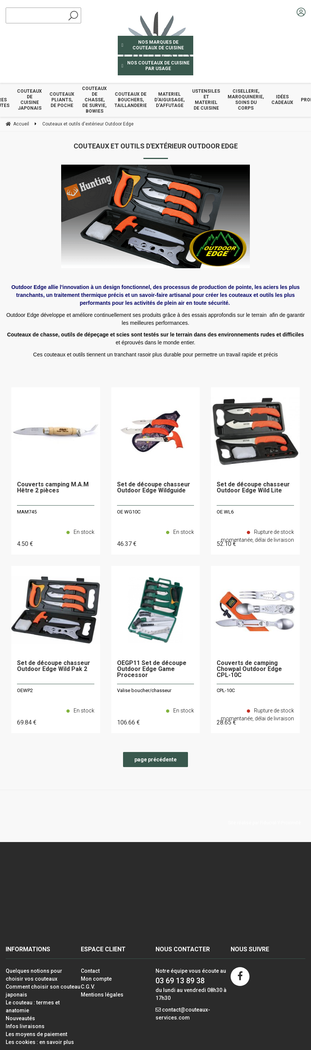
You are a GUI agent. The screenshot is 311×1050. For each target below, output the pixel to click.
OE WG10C (128, 512)
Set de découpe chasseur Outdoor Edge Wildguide (153, 487)
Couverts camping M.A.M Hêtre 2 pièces (53, 487)
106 (128, 722)
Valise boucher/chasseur (144, 690)
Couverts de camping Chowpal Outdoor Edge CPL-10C (249, 669)
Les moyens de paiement (36, 1034)
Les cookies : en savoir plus (40, 1042)
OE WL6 (225, 512)
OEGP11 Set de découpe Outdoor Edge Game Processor (151, 669)
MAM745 (27, 512)
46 (127, 543)
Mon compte (96, 979)
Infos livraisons (25, 1026)
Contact (90, 971)
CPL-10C (226, 690)
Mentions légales (102, 995)
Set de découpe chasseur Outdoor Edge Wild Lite (253, 487)
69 (27, 722)
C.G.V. (88, 987)
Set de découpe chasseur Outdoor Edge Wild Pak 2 (53, 666)
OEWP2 (25, 690)
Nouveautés (20, 1018)
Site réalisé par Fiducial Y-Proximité (264, 822)
